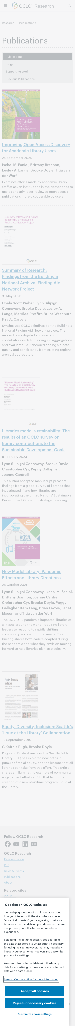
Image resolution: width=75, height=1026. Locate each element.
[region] (34, 962)
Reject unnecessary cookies (34, 1002)
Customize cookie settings (35, 1014)
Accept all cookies (34, 990)
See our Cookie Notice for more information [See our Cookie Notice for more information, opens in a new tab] (31, 979)
